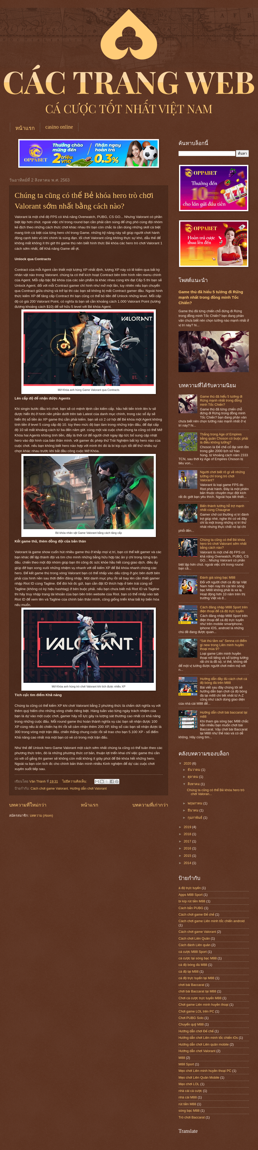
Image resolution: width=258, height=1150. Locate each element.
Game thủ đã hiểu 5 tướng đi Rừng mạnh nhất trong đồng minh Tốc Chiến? (211, 297)
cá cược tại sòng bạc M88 (198, 958)
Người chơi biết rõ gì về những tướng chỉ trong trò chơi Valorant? (222, 476)
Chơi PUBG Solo (191, 1018)
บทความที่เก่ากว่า (150, 805)
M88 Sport (186, 1064)
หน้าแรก (25, 128)
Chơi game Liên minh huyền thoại (203, 1005)
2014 (188, 863)
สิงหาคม (194, 784)
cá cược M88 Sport (193, 952)
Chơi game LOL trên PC (196, 1011)
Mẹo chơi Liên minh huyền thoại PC (205, 1071)
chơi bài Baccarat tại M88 (197, 991)
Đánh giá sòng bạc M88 (217, 577)
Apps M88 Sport (190, 895)
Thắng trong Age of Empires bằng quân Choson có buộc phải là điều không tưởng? (224, 438)
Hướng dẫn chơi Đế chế (196, 1031)
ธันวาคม (194, 770)
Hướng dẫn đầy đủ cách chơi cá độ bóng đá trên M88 (223, 681)
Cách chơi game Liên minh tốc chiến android (212, 921)
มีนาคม (193, 810)
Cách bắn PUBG (191, 908)
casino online (59, 127)
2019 (188, 827)
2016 (188, 848)
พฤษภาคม (195, 803)
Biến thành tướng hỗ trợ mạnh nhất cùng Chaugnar (222, 508)
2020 (188, 763)
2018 (188, 834)
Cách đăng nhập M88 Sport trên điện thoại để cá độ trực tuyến (224, 609)
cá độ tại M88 (189, 971)
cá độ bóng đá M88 (193, 965)
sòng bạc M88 (189, 1110)
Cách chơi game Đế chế (196, 914)
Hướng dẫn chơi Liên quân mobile (204, 1044)
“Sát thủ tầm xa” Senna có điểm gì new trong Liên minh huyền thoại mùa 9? (223, 645)
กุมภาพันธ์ (195, 818)
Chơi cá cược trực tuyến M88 (200, 998)
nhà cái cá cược (190, 1091)
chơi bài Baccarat (191, 985)
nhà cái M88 (188, 1097)
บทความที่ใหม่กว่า (27, 805)
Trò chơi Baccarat (192, 1117)
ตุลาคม (193, 777)
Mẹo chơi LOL (189, 1084)
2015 (188, 856)
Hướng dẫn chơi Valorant (88, 788)
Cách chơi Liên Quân (194, 938)
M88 (182, 1058)
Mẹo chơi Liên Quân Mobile (199, 1077)
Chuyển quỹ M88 (191, 1024)
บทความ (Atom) (41, 815)
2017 (188, 841)
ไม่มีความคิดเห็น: (75, 781)
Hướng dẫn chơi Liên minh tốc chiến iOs (208, 1038)
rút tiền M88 (187, 1104)
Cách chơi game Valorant (49, 788)
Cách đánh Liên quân (194, 945)
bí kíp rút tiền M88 (192, 901)
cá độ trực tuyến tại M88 (196, 978)
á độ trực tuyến (190, 888)
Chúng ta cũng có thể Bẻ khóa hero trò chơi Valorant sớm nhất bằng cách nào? (223, 544)
